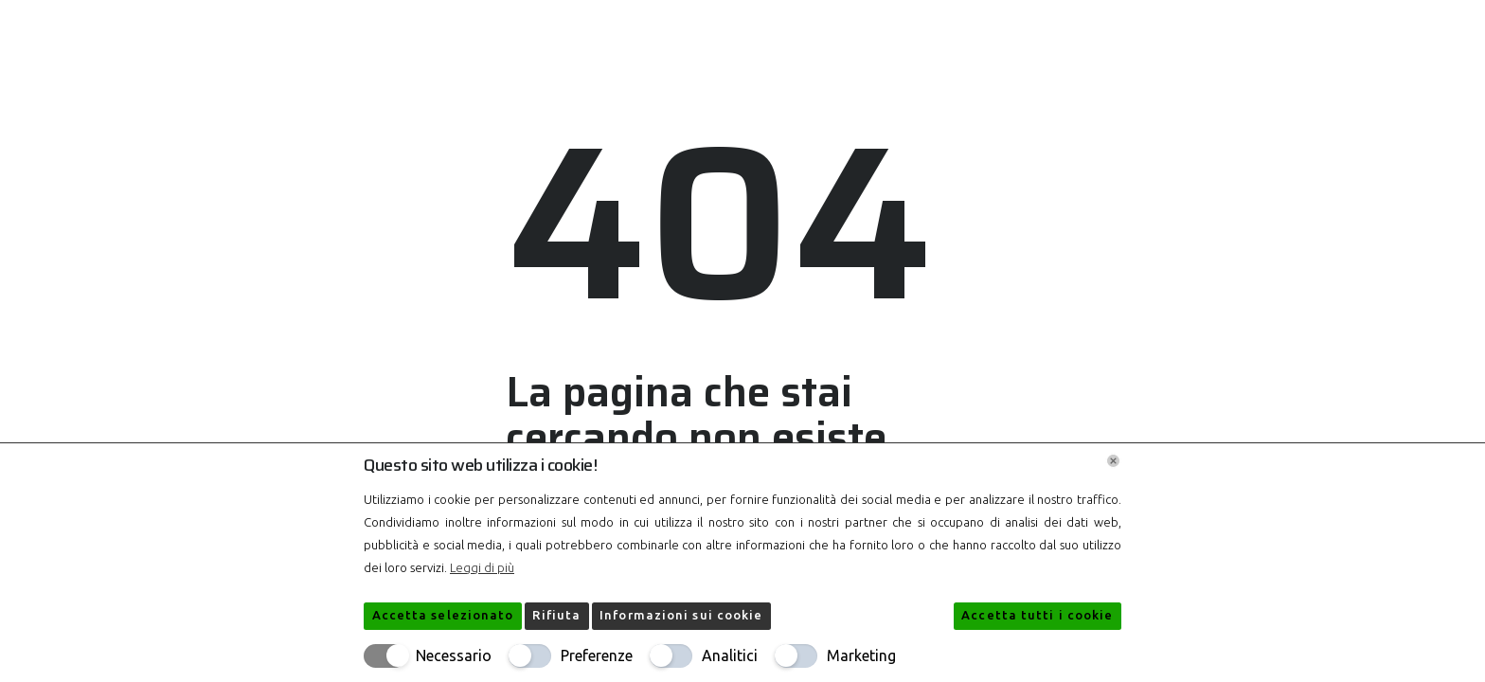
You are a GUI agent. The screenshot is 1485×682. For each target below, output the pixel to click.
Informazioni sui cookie (680, 614)
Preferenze (597, 655)
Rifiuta (556, 614)
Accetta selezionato (443, 614)
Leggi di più (482, 567)
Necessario (454, 655)
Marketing (861, 655)
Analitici (730, 655)
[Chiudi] (1113, 461)
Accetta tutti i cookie (1037, 614)
